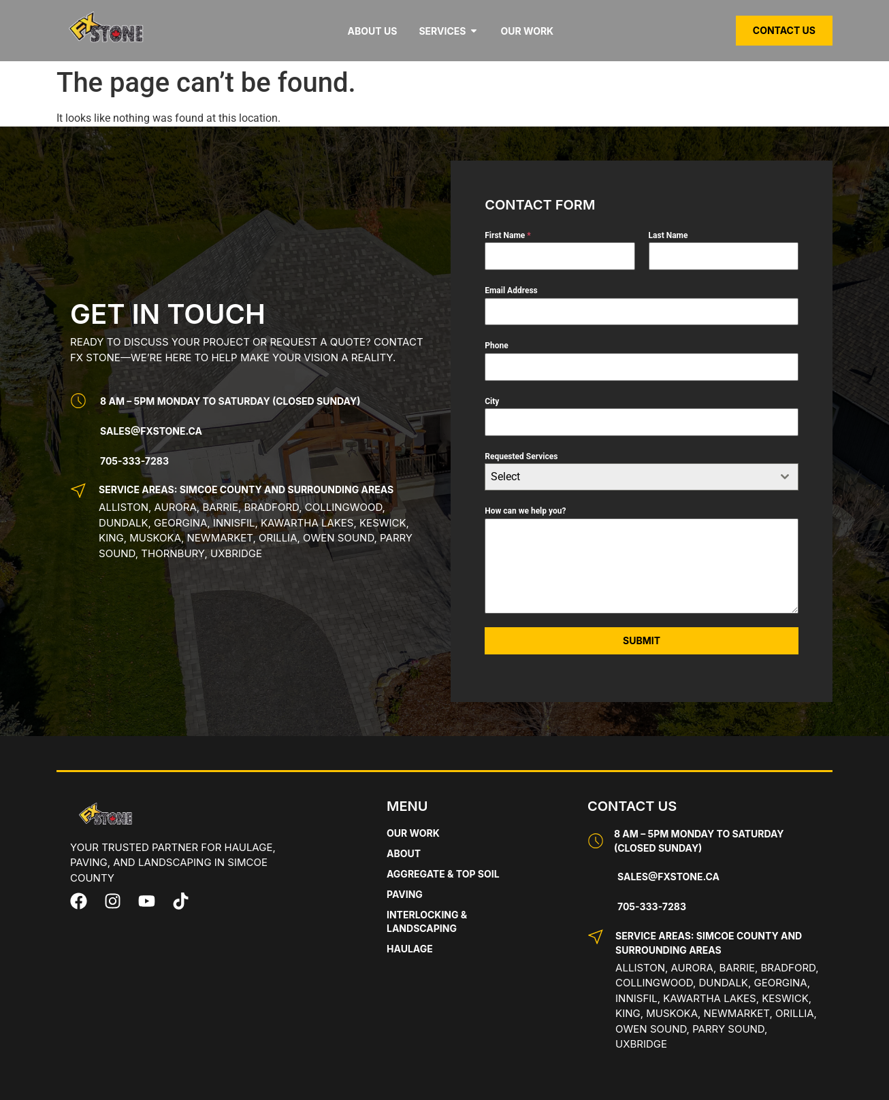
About (404, 853)
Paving (405, 894)
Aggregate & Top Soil (443, 874)
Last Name (668, 235)
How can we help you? (525, 511)
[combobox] (641, 476)
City (492, 401)
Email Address (511, 290)
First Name (508, 235)
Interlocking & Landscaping (427, 921)
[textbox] (628, 477)
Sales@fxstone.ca (151, 431)
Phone (496, 345)
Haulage (410, 948)
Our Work (413, 833)
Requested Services (521, 456)
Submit (641, 640)
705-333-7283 (134, 461)
